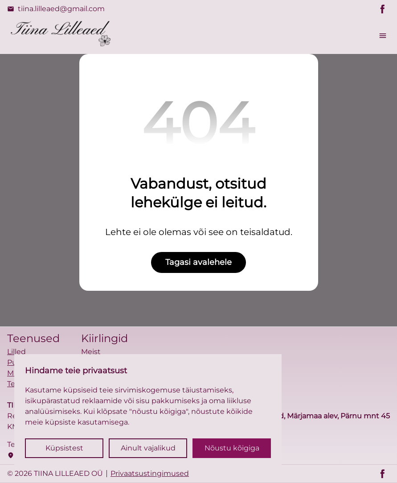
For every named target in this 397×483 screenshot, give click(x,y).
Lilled (16, 351)
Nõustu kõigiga (232, 448)
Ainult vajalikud (148, 448)
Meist (91, 351)
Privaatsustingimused (150, 473)
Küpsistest (64, 448)
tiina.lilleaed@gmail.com (56, 8)
